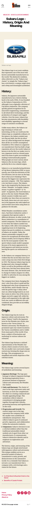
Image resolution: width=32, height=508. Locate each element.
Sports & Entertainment (20, 14)
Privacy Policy (7, 495)
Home (4, 492)
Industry (6, 14)
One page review (12, 504)
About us (5, 497)
